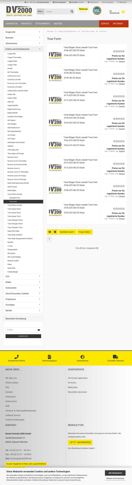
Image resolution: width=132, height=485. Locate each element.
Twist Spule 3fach (14, 209)
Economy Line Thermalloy (16, 83)
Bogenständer (12, 113)
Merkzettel (122, 2)
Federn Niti (11, 94)
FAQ (7, 387)
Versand (76, 2)
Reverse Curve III (13, 168)
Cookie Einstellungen (14, 419)
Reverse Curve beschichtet (17, 165)
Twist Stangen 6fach (15, 224)
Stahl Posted (12, 187)
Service (105, 23)
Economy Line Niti (13, 79)
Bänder (9, 310)
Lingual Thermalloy (14, 57)
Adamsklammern (13, 128)
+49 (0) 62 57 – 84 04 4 (20, 450)
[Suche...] (40, 11)
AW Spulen (11, 120)
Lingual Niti (11, 54)
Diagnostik (12, 23)
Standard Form (14, 198)
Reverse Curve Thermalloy (16, 161)
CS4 (7, 276)
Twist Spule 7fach (14, 216)
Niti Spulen (11, 253)
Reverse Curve (12, 157)
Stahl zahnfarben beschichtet (18, 183)
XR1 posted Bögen (14, 257)
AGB (7, 406)
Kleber (8, 282)
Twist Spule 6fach (14, 213)
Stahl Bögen (11, 190)
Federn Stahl (12, 98)
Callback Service (12, 415)
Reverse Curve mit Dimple (16, 179)
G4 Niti (9, 68)
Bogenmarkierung (13, 109)
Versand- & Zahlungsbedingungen (20, 410)
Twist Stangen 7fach (15, 227)
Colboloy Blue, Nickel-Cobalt (17, 91)
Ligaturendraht (12, 105)
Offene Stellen (11, 382)
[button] (93, 2)
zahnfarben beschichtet (16, 142)
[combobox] (67, 232)
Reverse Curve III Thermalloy (17, 172)
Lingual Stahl (12, 61)
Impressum (10, 396)
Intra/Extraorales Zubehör (17, 293)
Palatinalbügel (12, 272)
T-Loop (10, 246)
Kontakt (9, 392)
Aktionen (118, 23)
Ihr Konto (72, 382)
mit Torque (11, 139)
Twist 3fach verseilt (14, 194)
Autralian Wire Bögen (15, 116)
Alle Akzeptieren (115, 473)
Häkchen (10, 102)
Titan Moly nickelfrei (14, 235)
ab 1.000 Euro (37, 2)
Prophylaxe (11, 299)
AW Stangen (11, 124)
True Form (13, 202)
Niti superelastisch (14, 131)
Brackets (26, 23)
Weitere (58, 23)
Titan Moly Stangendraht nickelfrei (19, 239)
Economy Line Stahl (14, 87)
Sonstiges (10, 305)
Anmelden (23, 336)
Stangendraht (12, 250)
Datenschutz (11, 401)
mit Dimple (11, 135)
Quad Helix (11, 268)
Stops (9, 264)
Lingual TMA (12, 65)
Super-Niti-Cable (13, 231)
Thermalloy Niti (12, 150)
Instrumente (11, 288)
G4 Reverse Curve (13, 76)
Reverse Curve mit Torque (16, 176)
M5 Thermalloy (12, 72)
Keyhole (10, 242)
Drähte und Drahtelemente (17, 49)
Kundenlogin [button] (107, 2)
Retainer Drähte (13, 261)
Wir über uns (11, 378)
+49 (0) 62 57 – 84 (18, 454)
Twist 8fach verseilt (14, 205)
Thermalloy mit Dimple (15, 154)
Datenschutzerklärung (72, 480)
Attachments (42, 23)
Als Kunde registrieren (78, 378)
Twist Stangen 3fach (15, 220)
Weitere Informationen (115, 478)
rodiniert (10, 146)
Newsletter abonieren (77, 392)
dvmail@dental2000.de (20, 458)
